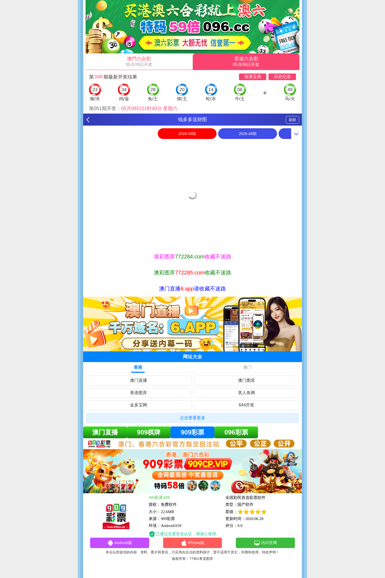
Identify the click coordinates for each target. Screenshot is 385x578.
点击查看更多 (192, 418)
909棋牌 (148, 432)
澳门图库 (246, 380)
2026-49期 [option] (187, 133)
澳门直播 (138, 380)
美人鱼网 (246, 392)
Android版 (119, 543)
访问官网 (265, 543)
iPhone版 (193, 543)
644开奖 (247, 405)
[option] (192, 145)
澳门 (247, 367)
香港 (138, 367)
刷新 (292, 120)
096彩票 (236, 432)
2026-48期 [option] (247, 133)
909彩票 (192, 432)
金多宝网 (138, 405)
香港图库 (138, 392)
